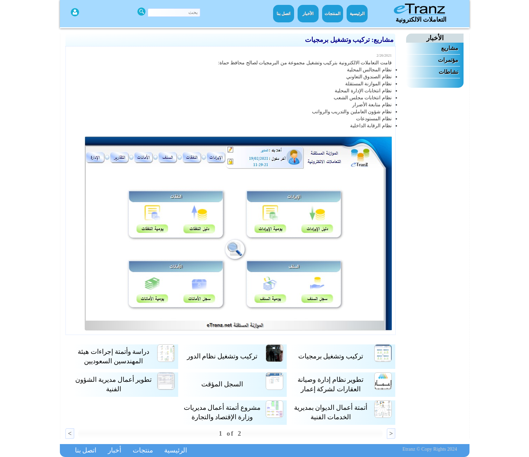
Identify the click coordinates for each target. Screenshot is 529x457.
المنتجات (332, 13)
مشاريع (449, 48)
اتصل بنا (283, 13)
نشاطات (448, 72)
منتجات (143, 450)
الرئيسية (357, 13)
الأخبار (307, 13)
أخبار (114, 450)
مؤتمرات (448, 60)
